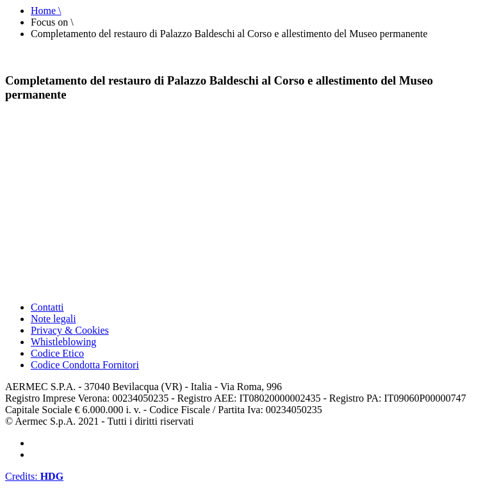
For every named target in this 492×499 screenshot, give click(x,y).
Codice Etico (57, 353)
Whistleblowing (63, 341)
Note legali (53, 318)
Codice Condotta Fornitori (85, 364)
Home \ (46, 10)
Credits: (34, 476)
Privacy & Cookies (70, 330)
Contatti (47, 307)
